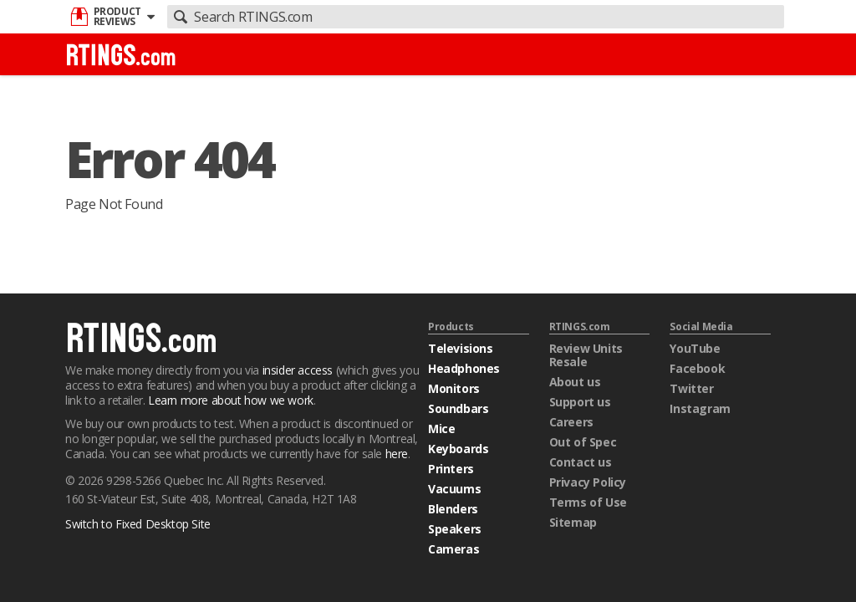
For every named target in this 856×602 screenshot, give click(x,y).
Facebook (697, 368)
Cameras (453, 549)
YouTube (695, 348)
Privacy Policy (587, 482)
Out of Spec (583, 442)
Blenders (453, 509)
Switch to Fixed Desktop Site (138, 524)
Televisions (460, 348)
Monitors (454, 388)
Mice (441, 428)
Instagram (700, 408)
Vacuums (454, 489)
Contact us (580, 462)
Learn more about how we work (230, 400)
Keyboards (458, 449)
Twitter (691, 388)
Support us (580, 402)
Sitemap (573, 522)
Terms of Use (588, 502)
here (396, 454)
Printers (451, 469)
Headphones (464, 368)
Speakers (455, 529)
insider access (297, 370)
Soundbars (458, 408)
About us (575, 382)
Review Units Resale (586, 355)
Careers (571, 422)
